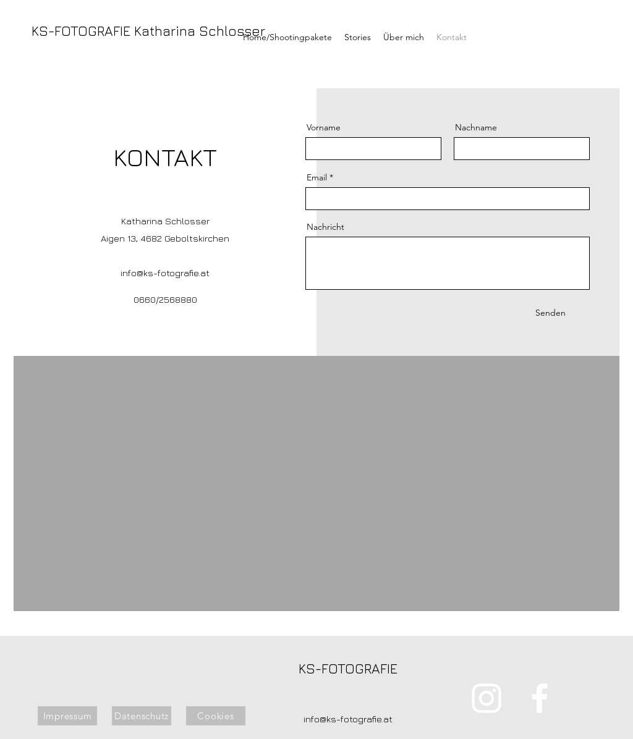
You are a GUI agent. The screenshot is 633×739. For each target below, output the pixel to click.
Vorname (324, 127)
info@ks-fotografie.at (165, 273)
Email (317, 177)
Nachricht (325, 226)
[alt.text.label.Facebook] (567, 35)
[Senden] (550, 313)
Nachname (476, 127)
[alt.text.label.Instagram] (539, 35)
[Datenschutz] (141, 715)
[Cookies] (215, 715)
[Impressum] (67, 715)
